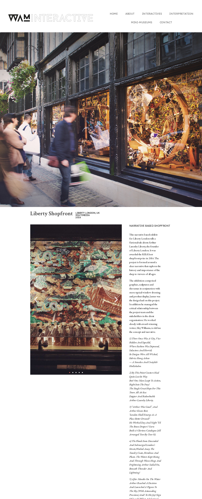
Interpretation (181, 13)
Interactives (152, 13)
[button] (69, 372)
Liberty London (141, 238)
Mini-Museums (141, 22)
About (130, 13)
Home (114, 13)
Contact (166, 22)
